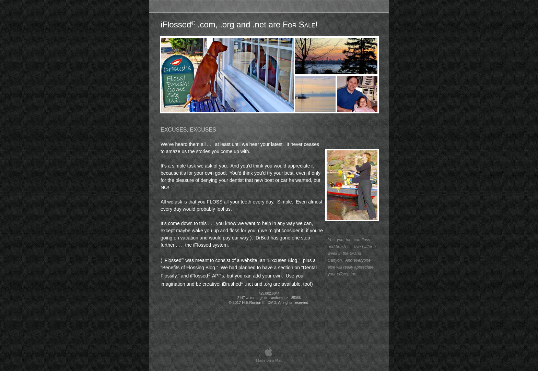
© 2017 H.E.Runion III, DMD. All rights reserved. (269, 302)
